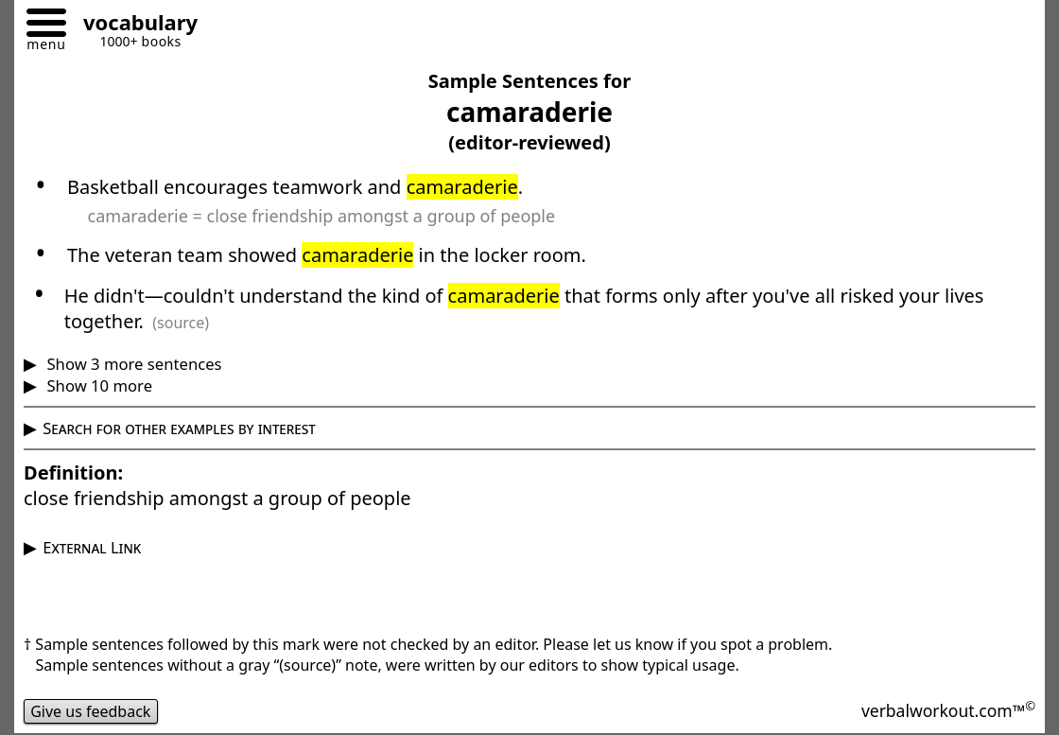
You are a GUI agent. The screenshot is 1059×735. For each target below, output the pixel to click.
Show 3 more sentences (132, 364)
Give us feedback (90, 711)
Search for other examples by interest (179, 428)
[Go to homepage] (133, 25)
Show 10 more (97, 385)
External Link (92, 547)
